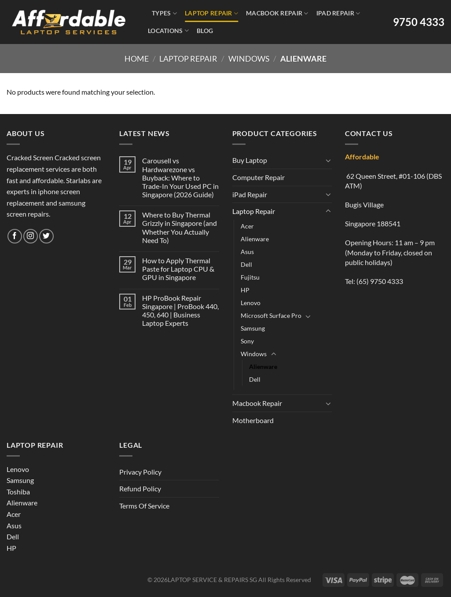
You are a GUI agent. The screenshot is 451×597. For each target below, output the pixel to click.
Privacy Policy (140, 472)
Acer (247, 226)
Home (137, 58)
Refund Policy (140, 488)
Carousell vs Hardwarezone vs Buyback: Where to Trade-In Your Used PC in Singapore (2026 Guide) (180, 177)
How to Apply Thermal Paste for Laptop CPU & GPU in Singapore (178, 268)
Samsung (253, 328)
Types (164, 13)
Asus (247, 251)
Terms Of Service (144, 505)
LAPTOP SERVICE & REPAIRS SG (212, 579)
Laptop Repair (211, 13)
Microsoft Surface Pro (271, 315)
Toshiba (18, 491)
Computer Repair (258, 177)
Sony (247, 341)
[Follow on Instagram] (30, 236)
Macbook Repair (277, 13)
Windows (249, 58)
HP (245, 290)
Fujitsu (250, 277)
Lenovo (250, 302)
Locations (168, 30)
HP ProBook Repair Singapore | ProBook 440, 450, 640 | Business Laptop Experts (180, 311)
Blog (205, 30)
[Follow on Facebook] (14, 236)
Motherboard (253, 420)
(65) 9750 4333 (379, 281)
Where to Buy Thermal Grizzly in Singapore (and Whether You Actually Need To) (179, 227)
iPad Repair (338, 13)
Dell (246, 264)
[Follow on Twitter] (46, 236)
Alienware (255, 239)
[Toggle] (328, 160)
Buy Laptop (249, 160)
